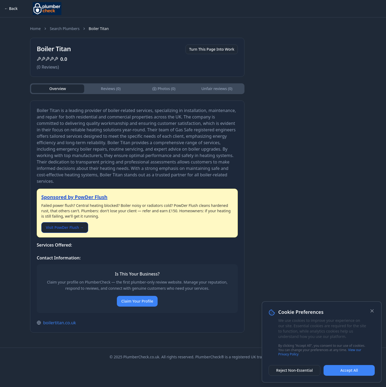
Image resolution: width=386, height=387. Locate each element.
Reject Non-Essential (294, 370)
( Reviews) (48, 67)
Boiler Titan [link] (99, 28)
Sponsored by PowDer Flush (74, 197)
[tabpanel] (137, 217)
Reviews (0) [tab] (111, 88)
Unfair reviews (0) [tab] (216, 88)
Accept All (349, 370)
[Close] (372, 311)
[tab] (163, 88)
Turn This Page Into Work (211, 49)
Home (35, 28)
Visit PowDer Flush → (65, 227)
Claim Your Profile (137, 301)
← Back (11, 8)
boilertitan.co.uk (59, 323)
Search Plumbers (65, 28)
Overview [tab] (57, 88)
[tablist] (137, 88)
